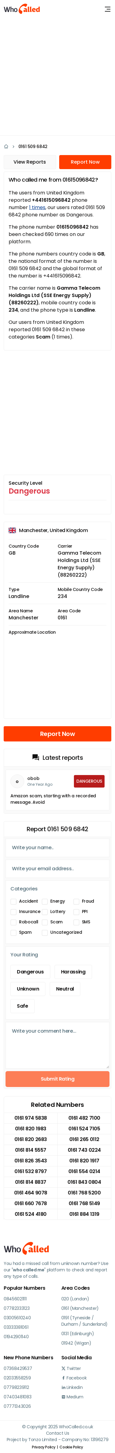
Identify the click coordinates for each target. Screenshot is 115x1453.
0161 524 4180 (31, 1214)
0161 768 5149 (84, 1203)
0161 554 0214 (84, 1171)
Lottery (57, 911)
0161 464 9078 (30, 1192)
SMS (86, 922)
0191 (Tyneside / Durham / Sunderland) (84, 1321)
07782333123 (16, 1308)
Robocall (28, 922)
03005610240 (17, 1318)
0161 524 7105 (84, 1128)
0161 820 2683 (30, 1139)
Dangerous (30, 971)
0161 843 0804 (84, 1182)
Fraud (88, 901)
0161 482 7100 (84, 1117)
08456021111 (15, 1299)
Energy (57, 901)
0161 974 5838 (30, 1117)
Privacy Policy (43, 1447)
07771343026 (17, 1406)
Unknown (28, 988)
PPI (85, 911)
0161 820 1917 (84, 1160)
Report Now (85, 161)
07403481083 (17, 1397)
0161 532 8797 (30, 1171)
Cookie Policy (71, 1447)
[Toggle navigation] (107, 9)
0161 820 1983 (30, 1128)
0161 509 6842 (33, 146)
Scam (56, 922)
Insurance (29, 911)
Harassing (73, 971)
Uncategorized (66, 932)
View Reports (29, 161)
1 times (37, 207)
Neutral (65, 988)
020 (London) (75, 1299)
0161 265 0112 (84, 1139)
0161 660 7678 (30, 1203)
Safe (22, 1005)
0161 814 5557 (30, 1150)
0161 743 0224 (84, 1150)
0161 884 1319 (84, 1214)
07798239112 (16, 1387)
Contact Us (57, 1433)
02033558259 (17, 1378)
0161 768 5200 (84, 1192)
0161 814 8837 (30, 1182)
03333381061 (16, 1327)
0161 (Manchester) (80, 1308)
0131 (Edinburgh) (77, 1334)
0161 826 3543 (30, 1160)
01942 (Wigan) (76, 1343)
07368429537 (18, 1368)
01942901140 (16, 1337)
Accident (28, 901)
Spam (25, 932)
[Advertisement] (57, 75)
